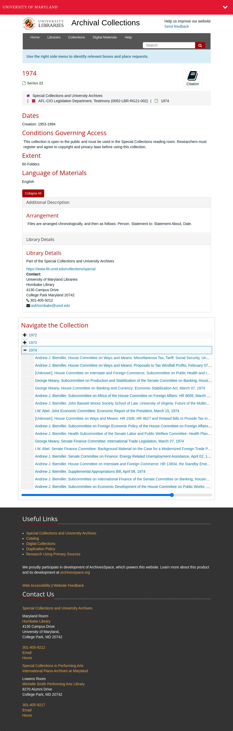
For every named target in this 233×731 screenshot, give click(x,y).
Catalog (32, 538)
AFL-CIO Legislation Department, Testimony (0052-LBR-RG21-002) (93, 101)
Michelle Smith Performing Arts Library (53, 684)
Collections (76, 37)
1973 (33, 343)
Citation (192, 78)
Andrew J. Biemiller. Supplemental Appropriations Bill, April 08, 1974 (90, 471)
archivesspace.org (75, 572)
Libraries (53, 37)
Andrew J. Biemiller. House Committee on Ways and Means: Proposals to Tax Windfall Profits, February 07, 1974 (126, 365)
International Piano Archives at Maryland (55, 671)
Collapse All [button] (33, 193)
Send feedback (176, 26)
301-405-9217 (33, 705)
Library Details (40, 239)
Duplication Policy (40, 549)
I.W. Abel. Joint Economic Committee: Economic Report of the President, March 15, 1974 (107, 411)
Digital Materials (105, 37)
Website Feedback (69, 585)
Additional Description (48, 202)
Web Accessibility (36, 585)
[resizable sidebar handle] (116, 495)
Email (27, 653)
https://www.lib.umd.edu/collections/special (61, 269)
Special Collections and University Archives (67, 96)
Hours (27, 658)
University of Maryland (30, 7)
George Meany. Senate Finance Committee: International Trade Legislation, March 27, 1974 (109, 441)
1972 (33, 335)
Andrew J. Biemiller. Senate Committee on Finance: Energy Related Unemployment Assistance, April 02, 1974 (124, 456)
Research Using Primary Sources (53, 554)
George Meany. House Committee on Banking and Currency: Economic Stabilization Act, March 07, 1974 (120, 388)
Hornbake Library (36, 621)
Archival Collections (105, 22)
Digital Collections (40, 544)
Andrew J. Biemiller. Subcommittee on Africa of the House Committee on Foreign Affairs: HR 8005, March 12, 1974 (128, 396)
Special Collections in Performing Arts (52, 666)
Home (35, 37)
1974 (33, 350)
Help (128, 37)
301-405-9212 (33, 647)
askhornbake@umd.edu (50, 305)
